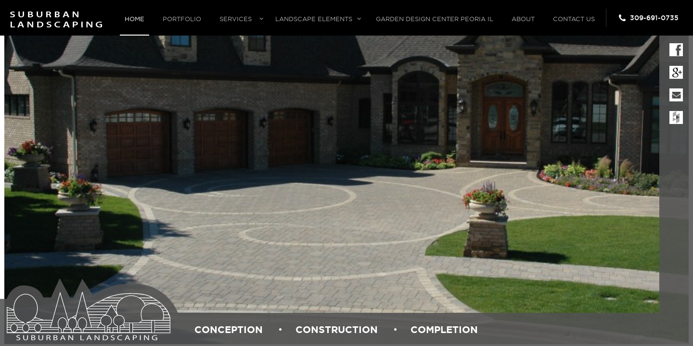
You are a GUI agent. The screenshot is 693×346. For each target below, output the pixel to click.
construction (336, 329)
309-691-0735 (654, 18)
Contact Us (574, 18)
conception (228, 329)
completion (444, 329)
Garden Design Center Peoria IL (434, 18)
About (523, 18)
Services (235, 18)
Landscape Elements (313, 18)
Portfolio (182, 18)
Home (134, 18)
